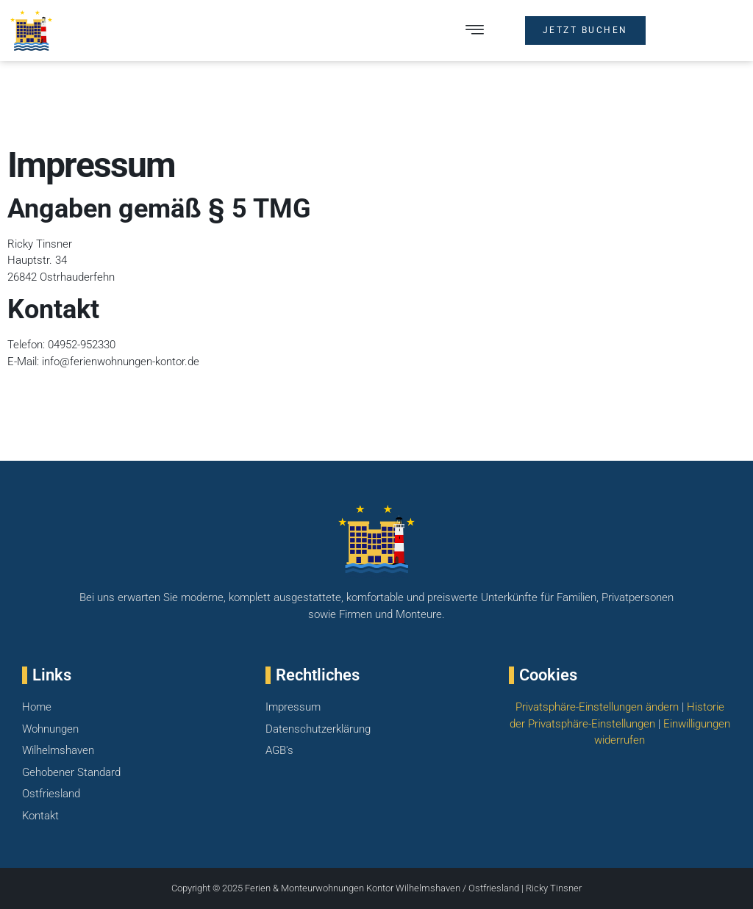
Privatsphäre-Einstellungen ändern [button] (597, 707)
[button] (475, 30)
